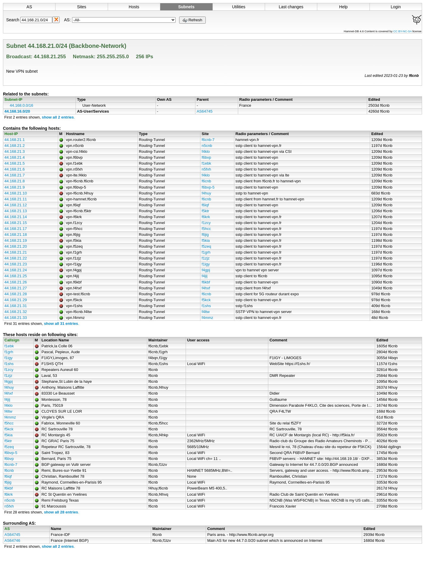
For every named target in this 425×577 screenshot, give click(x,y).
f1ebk (206, 163)
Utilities (238, 6)
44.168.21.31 (15, 306)
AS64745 (204, 111)
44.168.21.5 (14, 163)
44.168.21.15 (15, 223)
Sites (81, 6)
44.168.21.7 (14, 175)
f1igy (206, 264)
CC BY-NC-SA (403, 31)
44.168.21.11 (15, 199)
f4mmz (207, 317)
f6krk (206, 217)
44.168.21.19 (15, 240)
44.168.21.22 (15, 258)
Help (343, 6)
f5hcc (206, 228)
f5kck (206, 300)
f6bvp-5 (208, 187)
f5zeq (206, 246)
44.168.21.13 (15, 211)
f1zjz (206, 258)
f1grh (206, 252)
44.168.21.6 (14, 169)
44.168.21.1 (14, 139)
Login (396, 6)
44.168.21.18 (15, 234)
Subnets (186, 6)
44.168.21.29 (15, 300)
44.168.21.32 (15, 311)
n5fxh (206, 169)
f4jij (204, 276)
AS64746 (12, 540)
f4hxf (206, 288)
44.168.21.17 (15, 228)
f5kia (206, 240)
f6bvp (206, 157)
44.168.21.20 (15, 246)
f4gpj (206, 270)
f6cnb (206, 181)
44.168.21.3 (14, 151)
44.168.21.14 (15, 217)
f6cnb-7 (208, 139)
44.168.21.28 (15, 294)
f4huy (206, 193)
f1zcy (206, 223)
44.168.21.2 (14, 145)
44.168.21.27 (15, 288)
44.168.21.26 (15, 282)
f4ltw (206, 311)
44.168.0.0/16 (21, 105)
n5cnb (207, 145)
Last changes (291, 6)
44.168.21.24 (15, 270)
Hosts (134, 6)
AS (29, 6)
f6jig (205, 234)
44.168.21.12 (15, 205)
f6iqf (205, 205)
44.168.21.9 (14, 187)
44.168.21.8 (14, 181)
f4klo (206, 151)
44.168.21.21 (15, 252)
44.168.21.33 (15, 317)
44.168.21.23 (15, 264)
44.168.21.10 (15, 193)
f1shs (206, 306)
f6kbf (206, 282)
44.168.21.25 (15, 276)
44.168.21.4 (14, 157)
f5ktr (205, 211)
